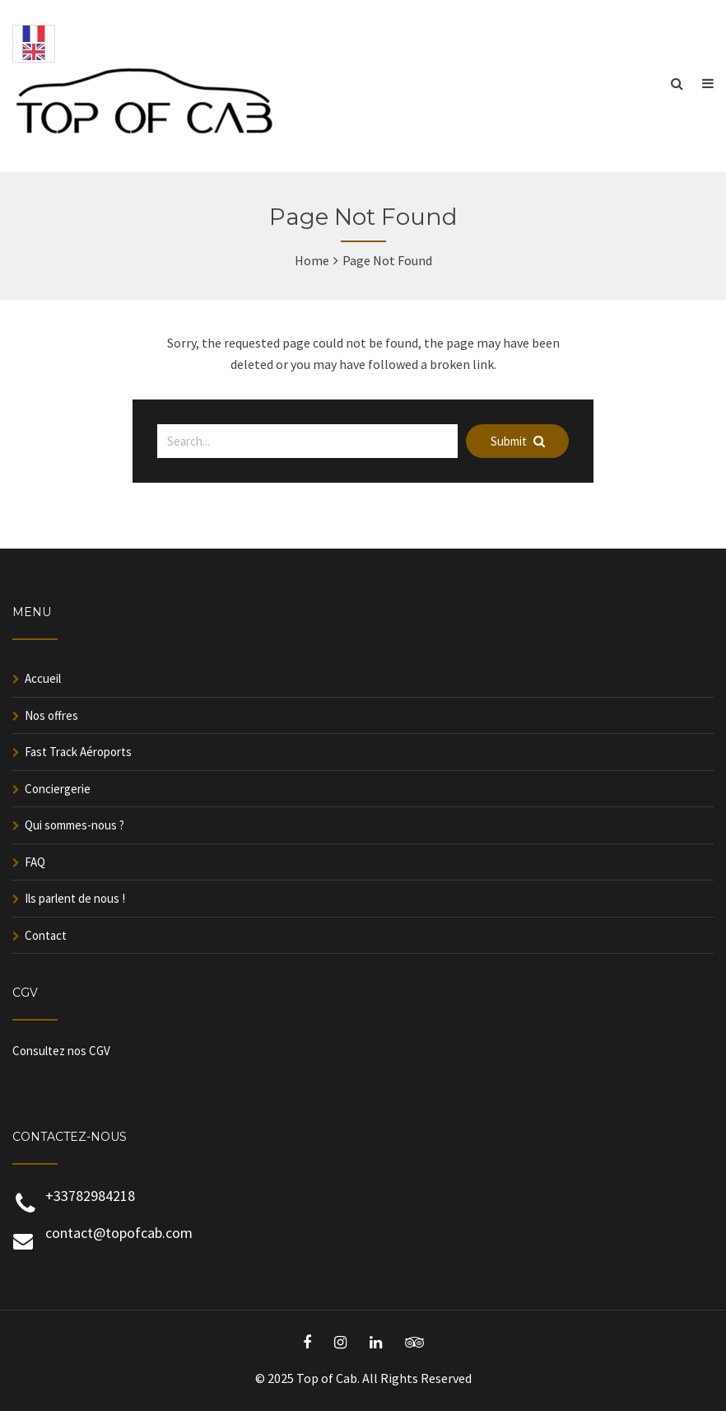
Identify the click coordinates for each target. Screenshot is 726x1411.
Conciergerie (58, 789)
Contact (46, 935)
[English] (33, 55)
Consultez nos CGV (61, 1050)
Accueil (43, 678)
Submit (518, 441)
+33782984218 (90, 1195)
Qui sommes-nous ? (74, 825)
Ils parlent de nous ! (75, 898)
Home (312, 260)
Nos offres (51, 715)
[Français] (33, 37)
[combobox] (33, 35)
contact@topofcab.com (119, 1232)
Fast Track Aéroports (78, 751)
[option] (33, 44)
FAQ (35, 862)
